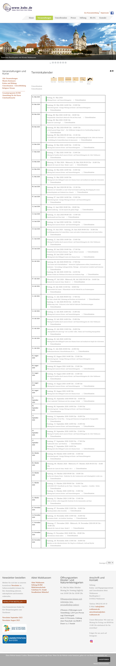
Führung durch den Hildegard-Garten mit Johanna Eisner (63, 257)
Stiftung (83, 18)
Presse (73, 18)
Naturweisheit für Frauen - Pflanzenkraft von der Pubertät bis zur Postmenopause (70, 289)
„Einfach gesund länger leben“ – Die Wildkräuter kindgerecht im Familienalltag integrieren (73, 130)
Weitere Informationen (101, 664)
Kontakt (102, 18)
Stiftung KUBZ (37, 585)
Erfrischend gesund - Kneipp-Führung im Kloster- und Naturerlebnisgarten (68, 107)
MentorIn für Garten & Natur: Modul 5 (58, 528)
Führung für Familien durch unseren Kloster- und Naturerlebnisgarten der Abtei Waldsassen (73, 155)
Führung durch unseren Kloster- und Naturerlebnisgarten (63, 147)
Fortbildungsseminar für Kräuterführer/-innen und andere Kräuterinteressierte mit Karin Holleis (74, 232)
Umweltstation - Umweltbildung (14, 86)
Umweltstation (61, 18)
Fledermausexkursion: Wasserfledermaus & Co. (61, 351)
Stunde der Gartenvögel (54, 122)
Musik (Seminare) (9, 81)
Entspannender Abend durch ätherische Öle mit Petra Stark (64, 117)
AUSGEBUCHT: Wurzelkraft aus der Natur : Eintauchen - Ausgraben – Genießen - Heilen (73, 486)
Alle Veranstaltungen (10, 78)
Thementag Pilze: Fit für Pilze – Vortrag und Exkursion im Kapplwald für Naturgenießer (72, 419)
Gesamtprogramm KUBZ (11, 93)
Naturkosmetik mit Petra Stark (56, 217)
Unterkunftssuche (8, 98)
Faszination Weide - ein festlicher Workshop (60, 518)
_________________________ (13, 90)
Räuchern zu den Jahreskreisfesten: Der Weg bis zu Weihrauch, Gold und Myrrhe (70, 543)
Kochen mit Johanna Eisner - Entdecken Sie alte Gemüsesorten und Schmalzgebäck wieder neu (74, 476)
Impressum (105, 13)
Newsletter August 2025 (11, 620)
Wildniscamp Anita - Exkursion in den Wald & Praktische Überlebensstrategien (70, 304)
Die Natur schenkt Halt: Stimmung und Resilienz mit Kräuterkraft (66, 299)
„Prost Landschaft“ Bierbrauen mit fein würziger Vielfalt (63, 401)
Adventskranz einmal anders (55, 536)
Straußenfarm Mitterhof (40, 592)
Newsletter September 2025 (12, 617)
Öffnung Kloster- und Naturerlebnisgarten (59, 100)
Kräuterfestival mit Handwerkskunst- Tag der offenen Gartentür (65, 252)
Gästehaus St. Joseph (39, 590)
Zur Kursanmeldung (91, 13)
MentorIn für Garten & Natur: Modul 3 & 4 (59, 468)
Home (31, 18)
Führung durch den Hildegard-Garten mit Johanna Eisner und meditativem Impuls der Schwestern (75, 180)
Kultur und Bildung (9, 83)
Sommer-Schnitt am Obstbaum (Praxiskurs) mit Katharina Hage (65, 274)
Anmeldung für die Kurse (11, 95)
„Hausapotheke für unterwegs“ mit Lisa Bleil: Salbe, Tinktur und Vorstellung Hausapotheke (73, 332)
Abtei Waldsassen (37, 582)
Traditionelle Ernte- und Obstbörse (57, 444)
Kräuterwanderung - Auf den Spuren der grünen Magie (63, 210)
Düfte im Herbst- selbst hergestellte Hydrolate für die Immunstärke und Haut (69, 501)
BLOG (93, 18)
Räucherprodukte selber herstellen (57, 511)
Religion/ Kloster (8, 88)
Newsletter (15, 585)
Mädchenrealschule (38, 587)
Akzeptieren (104, 659)
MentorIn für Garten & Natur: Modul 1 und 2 (60, 165)
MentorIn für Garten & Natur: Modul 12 (58, 282)
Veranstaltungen (44, 18)
